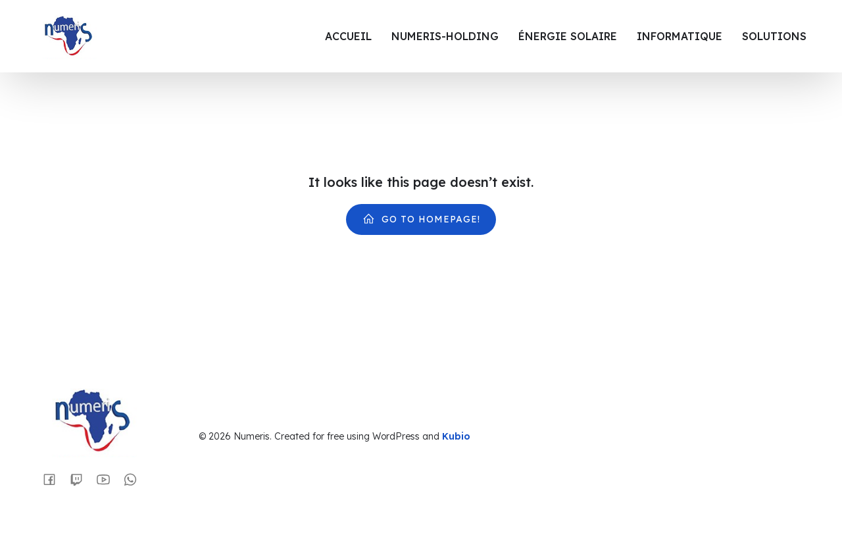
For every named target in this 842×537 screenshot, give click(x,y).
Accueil (348, 36)
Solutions (774, 36)
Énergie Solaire (567, 36)
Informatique (679, 36)
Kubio (456, 436)
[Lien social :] (54, 479)
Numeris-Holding (445, 36)
